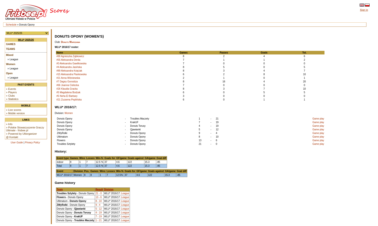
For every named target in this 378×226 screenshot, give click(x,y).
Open (9, 73)
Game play (318, 118)
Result (99, 189)
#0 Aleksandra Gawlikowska (71, 63)
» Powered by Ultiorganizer (21, 133)
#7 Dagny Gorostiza (67, 81)
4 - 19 (98, 212)
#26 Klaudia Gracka (67, 88)
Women (10, 64)
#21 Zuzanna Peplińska (69, 99)
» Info (9, 124)
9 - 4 (97, 205)
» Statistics (12, 99)
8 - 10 (98, 201)
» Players (11, 92)
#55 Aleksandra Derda (68, 60)
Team (60, 189)
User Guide (17, 142)
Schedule (11, 24)
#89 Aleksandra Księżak (69, 70)
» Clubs (10, 95)
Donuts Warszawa (70, 42)
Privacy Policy (32, 142)
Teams (10, 48)
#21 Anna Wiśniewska (68, 78)
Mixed (9, 54)
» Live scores (13, 109)
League (125, 193)
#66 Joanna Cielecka (67, 85)
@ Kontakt (12, 137)
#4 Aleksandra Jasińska (69, 67)
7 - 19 (98, 216)
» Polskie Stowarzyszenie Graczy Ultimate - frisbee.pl (25, 129)
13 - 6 (98, 197)
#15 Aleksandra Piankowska (71, 74)
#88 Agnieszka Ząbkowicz (70, 56)
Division (109, 189)
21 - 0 (98, 193)
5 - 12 (98, 208)
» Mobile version (15, 113)
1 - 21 (98, 220)
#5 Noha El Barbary (66, 96)
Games (10, 44)
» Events (11, 88)
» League (12, 59)
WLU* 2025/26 (26, 40)
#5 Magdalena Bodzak (68, 92)
